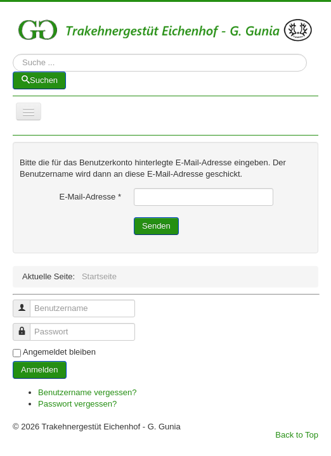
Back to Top (296, 435)
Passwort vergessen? (77, 403)
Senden (156, 226)
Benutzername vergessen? (87, 392)
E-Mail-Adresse (90, 196)
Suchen (39, 80)
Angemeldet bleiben (59, 352)
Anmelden (39, 369)
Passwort (26, 326)
